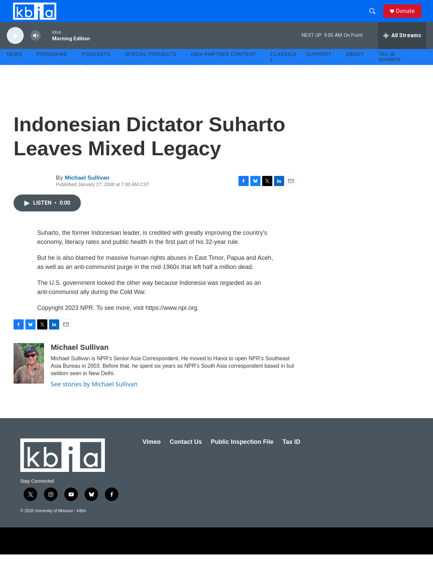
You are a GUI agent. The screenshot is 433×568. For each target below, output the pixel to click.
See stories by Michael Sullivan (94, 397)
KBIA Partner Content (223, 67)
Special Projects (151, 67)
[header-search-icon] (375, 18)
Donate (408, 17)
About (355, 67)
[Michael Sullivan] (29, 377)
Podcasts (96, 67)
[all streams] (402, 49)
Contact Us (186, 455)
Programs (52, 67)
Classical (284, 70)
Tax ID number (390, 70)
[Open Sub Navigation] (12, 78)
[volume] (35, 49)
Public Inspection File (242, 455)
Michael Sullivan (87, 191)
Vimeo (151, 455)
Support (318, 67)
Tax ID (291, 455)
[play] (15, 49)
